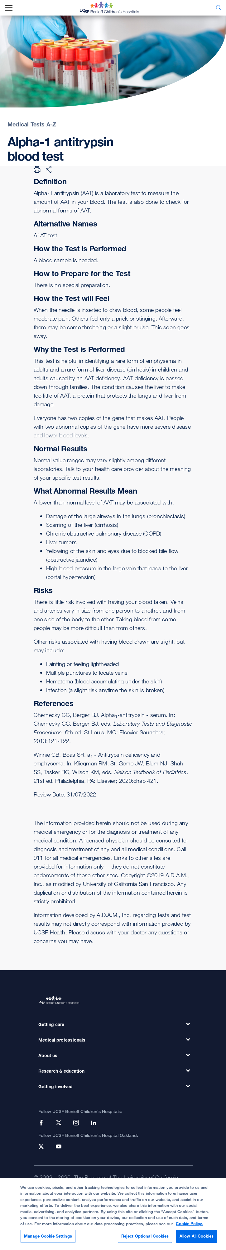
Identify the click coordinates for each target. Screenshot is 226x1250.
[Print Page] (37, 169)
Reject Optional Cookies (145, 1239)
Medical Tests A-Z (31, 124)
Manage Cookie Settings (48, 1239)
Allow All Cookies (197, 1239)
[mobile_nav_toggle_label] (8, 8)
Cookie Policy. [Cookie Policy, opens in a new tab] (189, 1226)
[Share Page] (48, 169)
